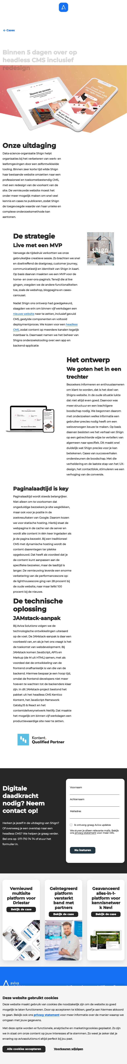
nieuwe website (23, 313)
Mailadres (75, 821)
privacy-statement (85, 843)
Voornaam (76, 798)
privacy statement (46, 1015)
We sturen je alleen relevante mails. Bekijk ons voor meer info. (94, 842)
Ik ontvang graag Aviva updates (92, 835)
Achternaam (77, 809)
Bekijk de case (21, 909)
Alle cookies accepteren (24, 1049)
